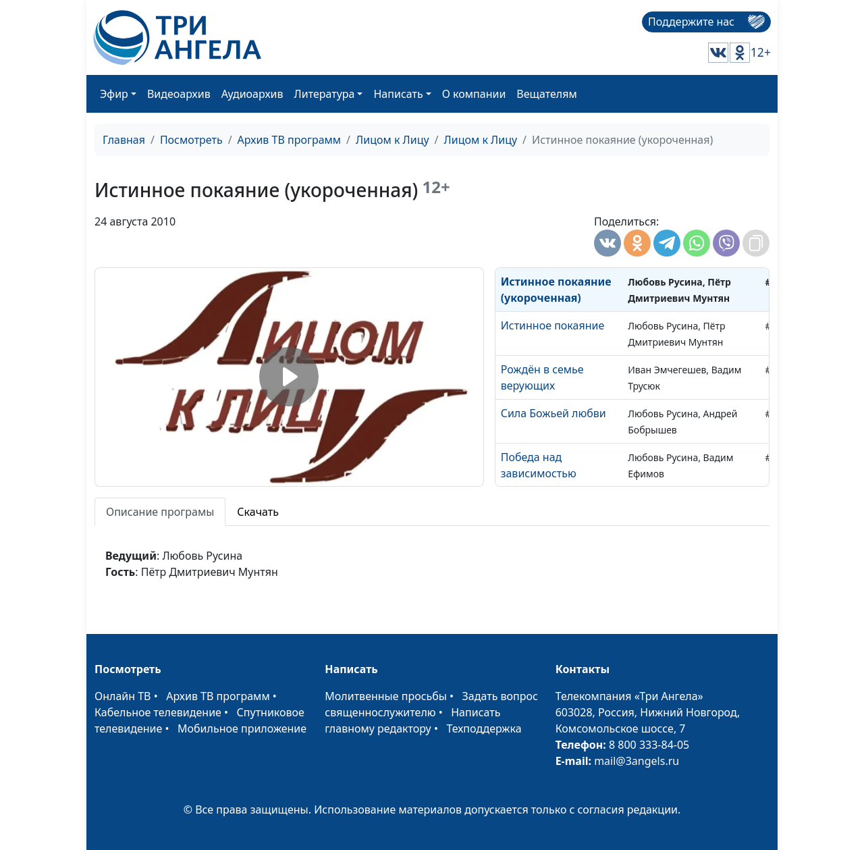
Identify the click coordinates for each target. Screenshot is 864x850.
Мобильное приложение (242, 728)
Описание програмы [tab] (160, 511)
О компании (474, 93)
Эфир (114, 93)
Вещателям (546, 93)
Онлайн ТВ (122, 696)
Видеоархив (179, 93)
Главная (124, 139)
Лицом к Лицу (392, 139)
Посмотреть (191, 139)
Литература (324, 93)
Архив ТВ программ (290, 139)
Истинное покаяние (553, 325)
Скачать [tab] (258, 511)
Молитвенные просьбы (386, 696)
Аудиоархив (252, 93)
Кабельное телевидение (157, 712)
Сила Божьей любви (553, 413)
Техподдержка (483, 728)
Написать (398, 93)
